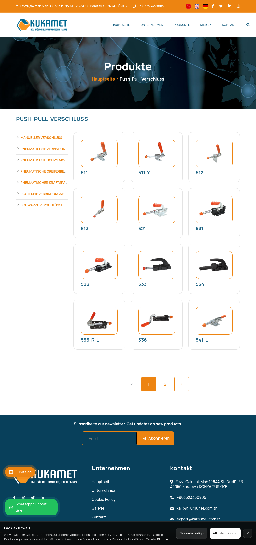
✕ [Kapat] (247, 533)
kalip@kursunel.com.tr (193, 508)
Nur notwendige (192, 533)
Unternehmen (151, 24)
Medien (205, 24)
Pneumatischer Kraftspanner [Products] (47, 182)
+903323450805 (151, 6)
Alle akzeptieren (225, 533)
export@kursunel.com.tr (195, 519)
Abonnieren (156, 438)
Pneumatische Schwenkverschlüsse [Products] (54, 160)
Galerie (98, 508)
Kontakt (229, 24)
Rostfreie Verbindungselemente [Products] (50, 193)
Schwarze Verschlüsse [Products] (42, 205)
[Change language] (188, 6)
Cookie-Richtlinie (158, 539)
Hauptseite (121, 24)
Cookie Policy (104, 499)
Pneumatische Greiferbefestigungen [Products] (54, 171)
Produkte (182, 24)
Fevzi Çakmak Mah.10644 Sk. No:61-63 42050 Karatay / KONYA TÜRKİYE (74, 6)
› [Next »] (181, 384)
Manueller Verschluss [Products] (41, 137)
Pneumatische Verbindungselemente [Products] (54, 149)
